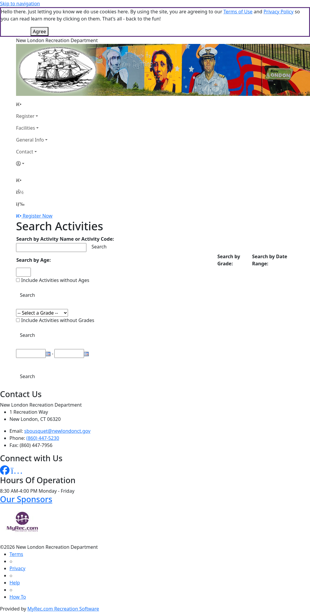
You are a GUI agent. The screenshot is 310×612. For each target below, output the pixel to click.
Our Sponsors (26, 499)
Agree (39, 31)
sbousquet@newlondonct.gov (57, 431)
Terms (16, 554)
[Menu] (20, 204)
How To (18, 597)
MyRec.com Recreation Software (63, 608)
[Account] (32, 163)
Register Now (37, 216)
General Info (30, 140)
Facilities (25, 128)
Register (25, 116)
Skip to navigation (20, 3)
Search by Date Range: (269, 260)
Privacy (17, 568)
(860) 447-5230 (42, 438)
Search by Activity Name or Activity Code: (65, 239)
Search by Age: (33, 260)
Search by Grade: (228, 260)
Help (15, 582)
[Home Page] (32, 104)
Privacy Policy (278, 11)
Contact (24, 151)
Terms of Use (237, 11)
